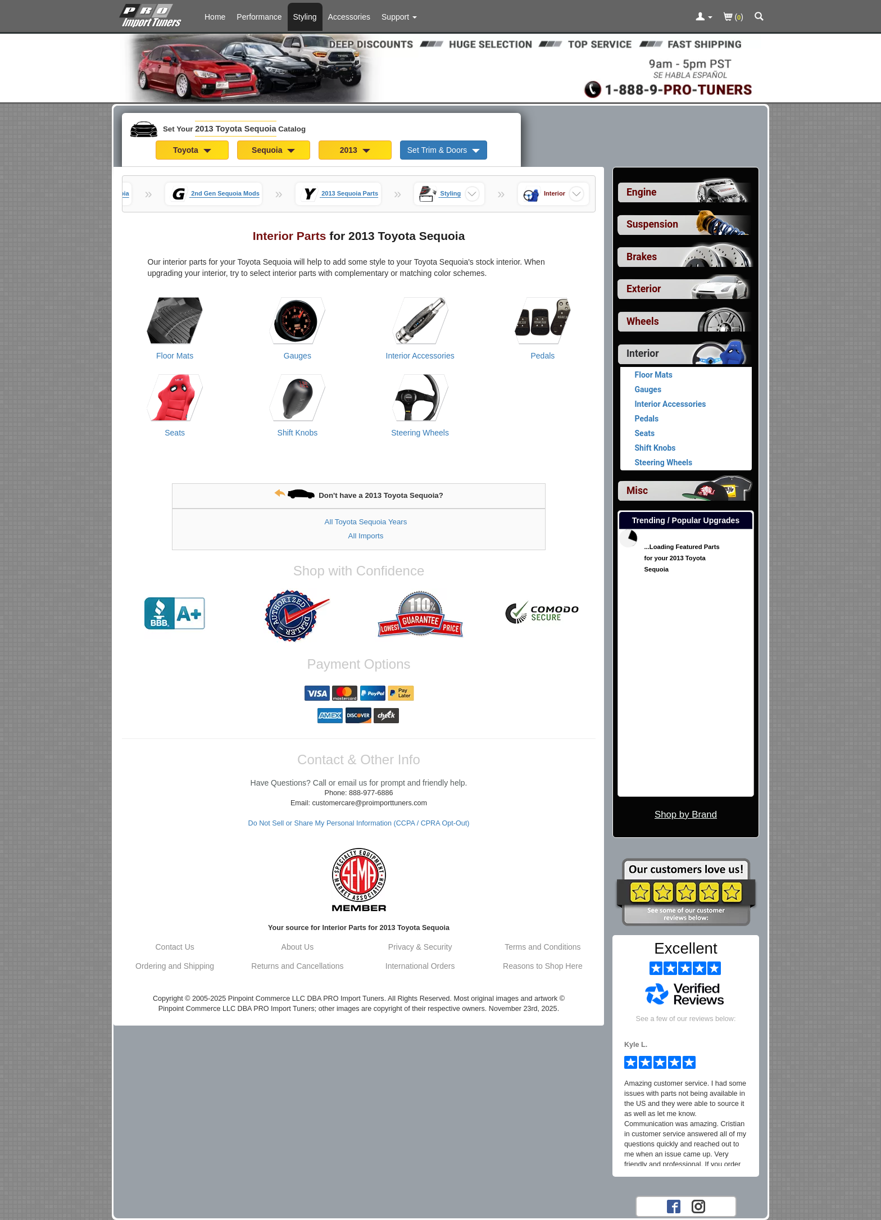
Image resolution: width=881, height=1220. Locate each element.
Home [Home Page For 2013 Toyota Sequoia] (215, 16)
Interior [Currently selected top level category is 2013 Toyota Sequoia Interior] (642, 353)
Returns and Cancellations (297, 966)
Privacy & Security (420, 946)
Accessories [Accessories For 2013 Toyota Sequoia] (349, 16)
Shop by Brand (686, 814)
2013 (355, 150)
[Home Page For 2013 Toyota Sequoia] (152, 14)
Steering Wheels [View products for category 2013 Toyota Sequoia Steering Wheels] (420, 432)
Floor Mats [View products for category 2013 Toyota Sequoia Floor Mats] (174, 355)
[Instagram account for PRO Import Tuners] (698, 1205)
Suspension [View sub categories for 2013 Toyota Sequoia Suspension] (652, 224)
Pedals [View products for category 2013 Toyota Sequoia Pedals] (542, 355)
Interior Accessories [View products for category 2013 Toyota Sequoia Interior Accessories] (420, 355)
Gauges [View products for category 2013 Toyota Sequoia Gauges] (297, 355)
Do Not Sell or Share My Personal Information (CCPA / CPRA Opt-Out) (359, 823)
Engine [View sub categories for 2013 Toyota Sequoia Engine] (641, 192)
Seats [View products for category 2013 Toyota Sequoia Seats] (175, 432)
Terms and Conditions (542, 946)
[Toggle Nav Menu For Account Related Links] (704, 17)
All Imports (366, 536)
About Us (297, 946)
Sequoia (273, 150)
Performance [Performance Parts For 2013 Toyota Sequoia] (259, 16)
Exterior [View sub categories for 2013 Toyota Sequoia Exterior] (643, 288)
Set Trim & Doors (443, 150)
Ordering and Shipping (174, 966)
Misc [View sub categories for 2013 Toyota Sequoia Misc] (637, 490)
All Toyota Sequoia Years (366, 522)
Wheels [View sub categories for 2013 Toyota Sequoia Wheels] (642, 321)
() (733, 18)
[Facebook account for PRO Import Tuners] (673, 1205)
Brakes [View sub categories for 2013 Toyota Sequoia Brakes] (641, 256)
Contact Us (175, 946)
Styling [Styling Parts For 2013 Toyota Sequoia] (305, 16)
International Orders (420, 966)
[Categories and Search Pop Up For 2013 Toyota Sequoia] (759, 17)
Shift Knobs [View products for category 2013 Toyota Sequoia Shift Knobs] (298, 432)
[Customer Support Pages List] (399, 17)
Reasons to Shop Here (543, 966)
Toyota (192, 150)
